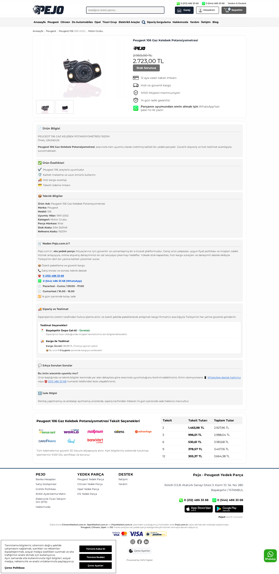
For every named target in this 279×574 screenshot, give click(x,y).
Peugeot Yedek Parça (90, 479)
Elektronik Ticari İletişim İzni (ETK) (51, 500)
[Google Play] (229, 509)
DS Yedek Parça (87, 493)
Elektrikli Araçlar (129, 22)
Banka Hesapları (46, 479)
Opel (97, 22)
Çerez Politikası (15, 567)
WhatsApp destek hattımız (224, 377)
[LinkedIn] (146, 542)
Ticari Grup (109, 22)
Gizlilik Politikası (46, 489)
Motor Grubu (95, 31)
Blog (215, 22)
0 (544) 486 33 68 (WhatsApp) (62, 281)
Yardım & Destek (237, 3)
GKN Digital (146, 560)
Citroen (65, 22)
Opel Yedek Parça (88, 489)
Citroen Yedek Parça (89, 484)
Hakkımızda (180, 22)
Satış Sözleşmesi (46, 484)
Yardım (194, 22)
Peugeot (53, 22)
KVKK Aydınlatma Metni (51, 493)
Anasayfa (40, 22)
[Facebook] (139, 542)
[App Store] (199, 509)
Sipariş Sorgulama (156, 22)
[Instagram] (132, 542)
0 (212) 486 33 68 (53, 275)
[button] (139, 550)
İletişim (206, 22)
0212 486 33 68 (57, 381)
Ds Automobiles (82, 22)
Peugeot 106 (72, 31)
